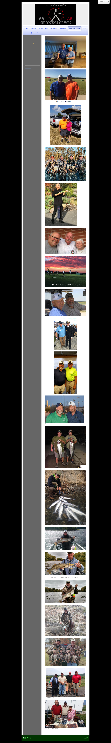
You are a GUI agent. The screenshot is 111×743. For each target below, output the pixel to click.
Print (25, 737)
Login (87, 737)
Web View (86, 738)
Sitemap (29, 737)
